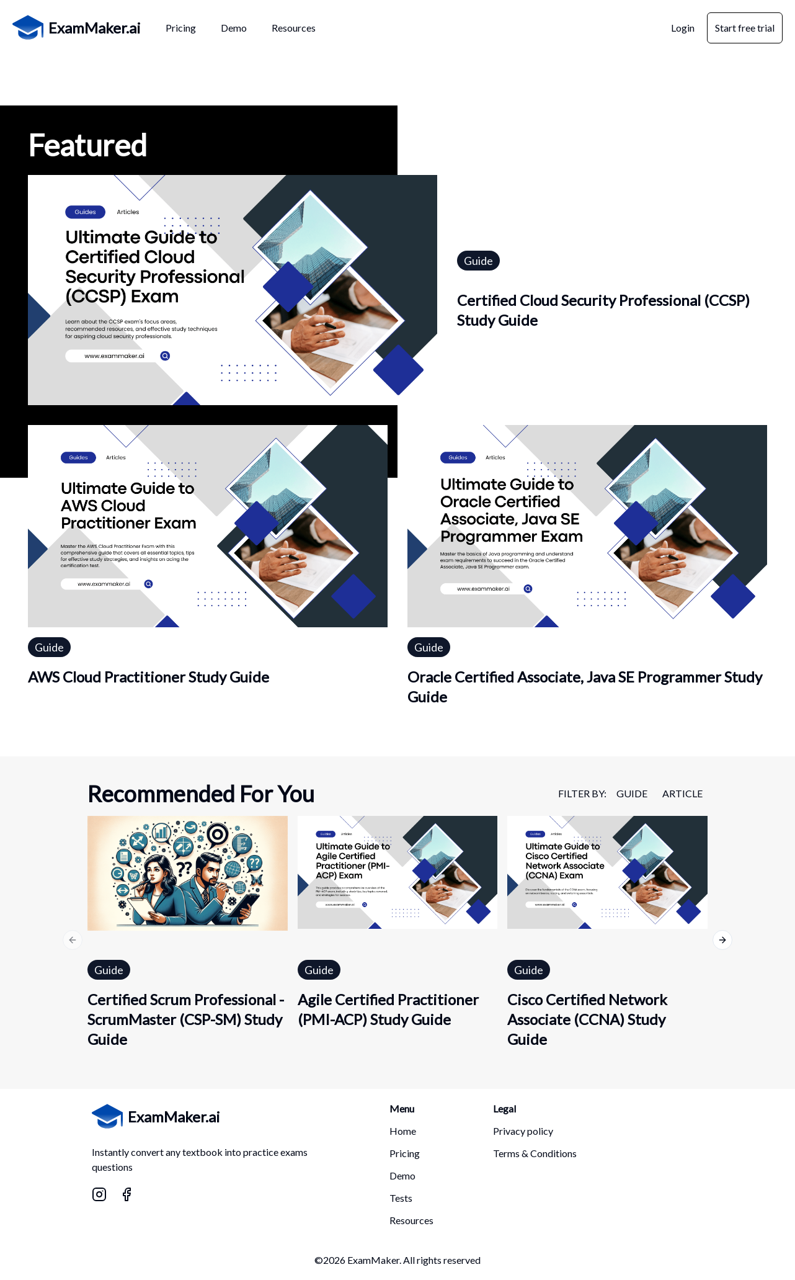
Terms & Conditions (535, 1153)
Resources (411, 1220)
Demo (402, 1175)
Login (683, 28)
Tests (400, 1198)
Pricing (404, 1153)
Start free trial (745, 28)
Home (402, 1131)
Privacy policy (523, 1131)
